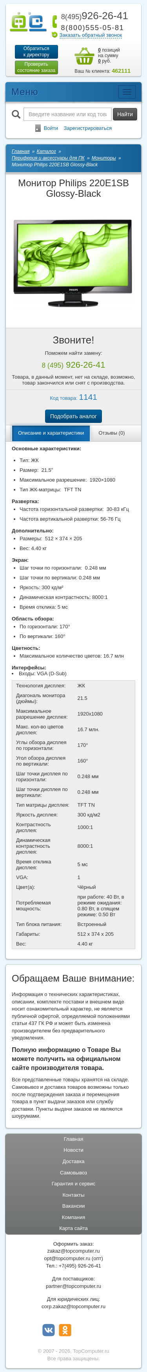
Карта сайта (73, 1228)
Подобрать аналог (73, 416)
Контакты (73, 1195)
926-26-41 (93, 16)
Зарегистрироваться (88, 128)
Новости (73, 1150)
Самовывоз (73, 1173)
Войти (51, 128)
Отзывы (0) (111, 433)
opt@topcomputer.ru (67, 1258)
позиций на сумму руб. (109, 55)
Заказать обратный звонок (91, 35)
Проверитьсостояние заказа (36, 67)
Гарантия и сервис (74, 1184)
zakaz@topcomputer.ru (73, 1251)
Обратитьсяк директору (36, 52)
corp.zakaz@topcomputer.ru (73, 1306)
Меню (24, 91)
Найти (125, 114)
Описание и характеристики (51, 433)
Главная (73, 1139)
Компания (73, 1217)
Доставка (74, 1161)
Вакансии (73, 1206)
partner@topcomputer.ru (73, 1286)
